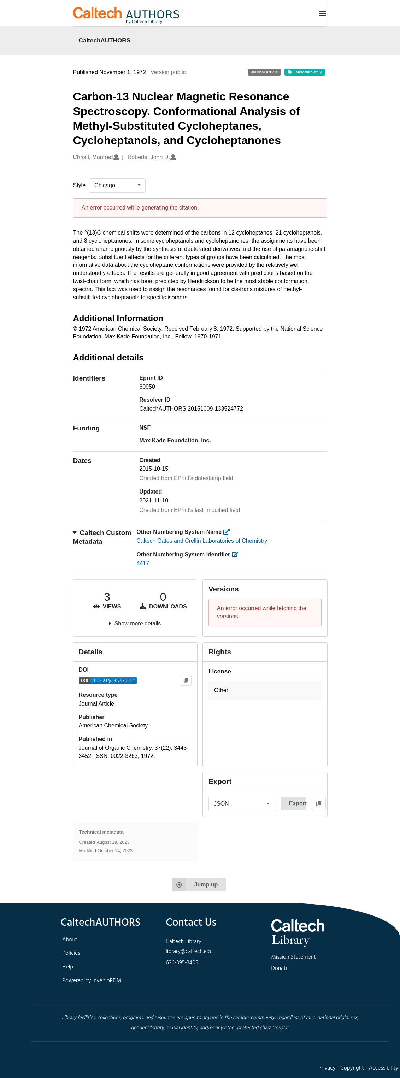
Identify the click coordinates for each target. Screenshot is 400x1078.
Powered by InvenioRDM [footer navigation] (91, 980)
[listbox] (117, 185)
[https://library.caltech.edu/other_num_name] (228, 532)
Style (79, 185)
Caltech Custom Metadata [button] (102, 537)
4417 (142, 563)
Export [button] (297, 803)
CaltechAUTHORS (105, 40)
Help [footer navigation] (67, 967)
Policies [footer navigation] (71, 953)
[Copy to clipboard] (186, 680)
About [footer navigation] (69, 939)
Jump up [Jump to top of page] (195, 884)
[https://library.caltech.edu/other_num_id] (237, 555)
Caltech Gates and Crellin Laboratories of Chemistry (201, 541)
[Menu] (322, 13)
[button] (265, 690)
